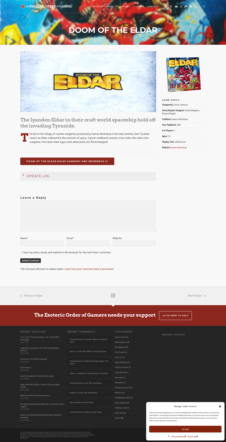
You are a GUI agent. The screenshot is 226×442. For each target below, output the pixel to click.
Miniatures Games (122, 388)
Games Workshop (179, 147)
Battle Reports (120, 342)
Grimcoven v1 (25, 367)
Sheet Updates (120, 403)
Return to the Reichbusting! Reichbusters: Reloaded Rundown (40, 416)
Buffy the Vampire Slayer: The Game (89, 362)
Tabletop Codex (121, 408)
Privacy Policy (193, 436)
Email (70, 238)
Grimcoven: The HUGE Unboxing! (33, 359)
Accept (185, 429)
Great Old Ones (121, 372)
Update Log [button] (36, 176)
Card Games (120, 352)
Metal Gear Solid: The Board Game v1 (35, 395)
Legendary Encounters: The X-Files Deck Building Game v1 (39, 349)
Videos (117, 418)
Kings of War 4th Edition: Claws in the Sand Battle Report (40, 385)
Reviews (118, 392)
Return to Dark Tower (84, 402)
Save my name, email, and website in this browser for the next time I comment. (67, 252)
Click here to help (175, 315)
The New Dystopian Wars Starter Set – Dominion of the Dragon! (42, 405)
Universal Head (76, 339)
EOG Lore (118, 357)
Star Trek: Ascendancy (93, 383)
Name (24, 238)
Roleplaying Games (123, 398)
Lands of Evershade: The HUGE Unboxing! (36, 376)
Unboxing (119, 413)
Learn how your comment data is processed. (89, 269)
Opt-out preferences (178, 436)
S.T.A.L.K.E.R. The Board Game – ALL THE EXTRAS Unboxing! (39, 338)
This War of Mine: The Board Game (88, 340)
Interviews (119, 377)
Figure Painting (121, 362)
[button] (220, 406)
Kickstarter (119, 382)
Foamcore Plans (121, 367)
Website (117, 238)
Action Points (120, 337)
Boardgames (120, 347)
